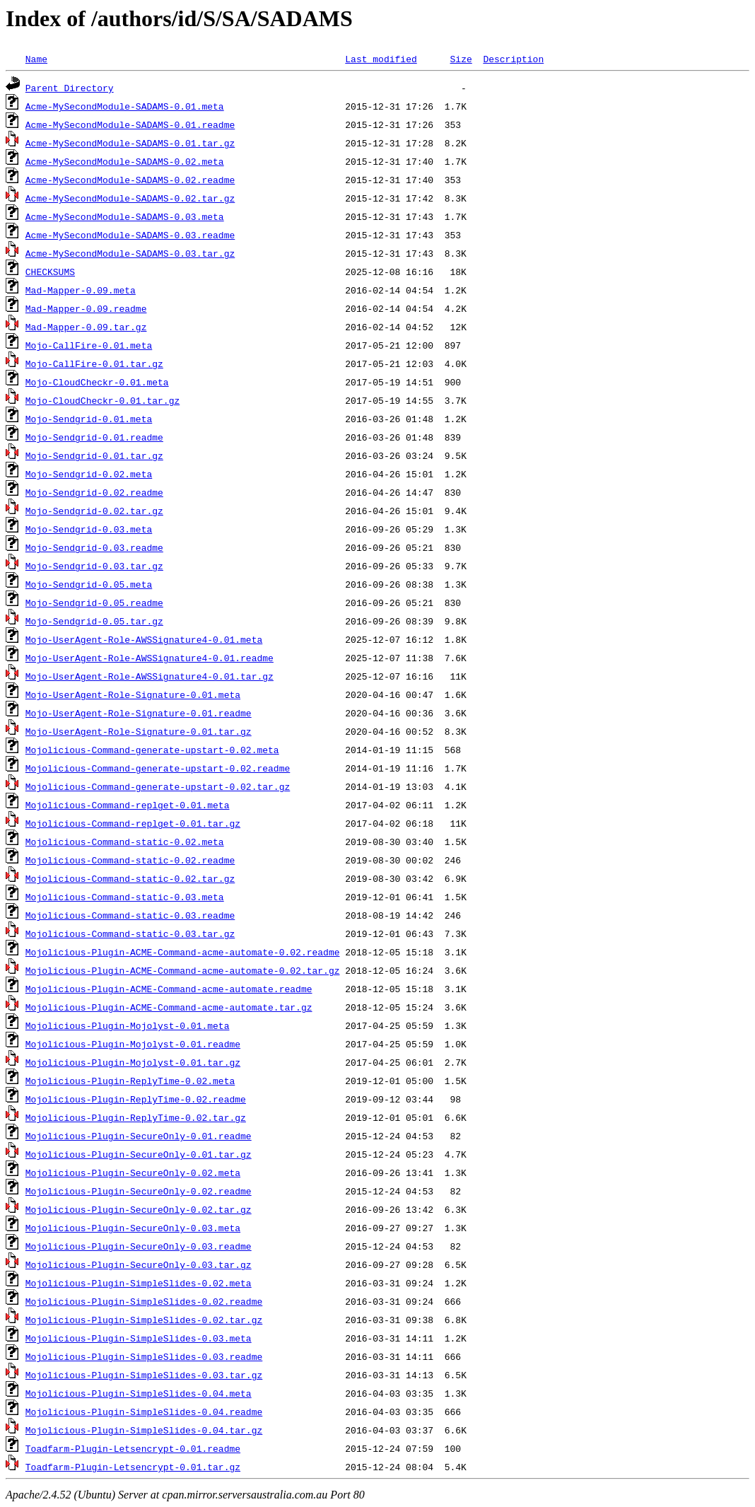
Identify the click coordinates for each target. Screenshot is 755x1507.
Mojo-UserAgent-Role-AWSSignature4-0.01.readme (149, 657)
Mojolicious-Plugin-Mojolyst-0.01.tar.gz (132, 1062)
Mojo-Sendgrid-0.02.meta (88, 473)
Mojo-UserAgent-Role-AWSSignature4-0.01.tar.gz (149, 676)
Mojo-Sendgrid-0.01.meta (88, 418)
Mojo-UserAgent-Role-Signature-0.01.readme (138, 712)
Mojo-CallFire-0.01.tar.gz (94, 363)
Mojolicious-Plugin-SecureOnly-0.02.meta (132, 1172)
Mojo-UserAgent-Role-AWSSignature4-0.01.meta (143, 639)
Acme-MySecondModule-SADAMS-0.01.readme (130, 124)
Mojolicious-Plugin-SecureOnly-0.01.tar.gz (138, 1154)
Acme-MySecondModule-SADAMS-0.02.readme (130, 179)
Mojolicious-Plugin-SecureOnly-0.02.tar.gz (138, 1209)
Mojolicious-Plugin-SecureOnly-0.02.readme (138, 1191)
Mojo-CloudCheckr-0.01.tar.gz (102, 400)
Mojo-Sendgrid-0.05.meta (88, 584)
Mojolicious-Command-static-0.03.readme (130, 915)
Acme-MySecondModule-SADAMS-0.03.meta (124, 216)
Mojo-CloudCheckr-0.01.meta (97, 382)
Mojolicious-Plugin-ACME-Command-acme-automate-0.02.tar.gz (182, 970)
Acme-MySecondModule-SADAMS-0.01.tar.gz (130, 142)
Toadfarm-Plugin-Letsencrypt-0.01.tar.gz (132, 1466)
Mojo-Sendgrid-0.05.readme (94, 602)
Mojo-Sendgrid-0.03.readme (94, 547)
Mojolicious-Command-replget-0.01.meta (127, 804)
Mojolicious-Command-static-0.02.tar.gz (130, 878)
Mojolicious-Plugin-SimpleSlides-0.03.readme (143, 1356)
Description (513, 58)
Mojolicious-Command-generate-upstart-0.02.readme (157, 768)
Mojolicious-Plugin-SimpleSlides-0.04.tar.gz (143, 1430)
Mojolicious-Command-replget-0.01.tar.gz (132, 823)
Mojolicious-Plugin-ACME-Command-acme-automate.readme (168, 988)
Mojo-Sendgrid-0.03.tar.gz (94, 565)
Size (461, 58)
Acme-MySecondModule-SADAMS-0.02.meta (124, 161)
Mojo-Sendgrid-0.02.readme (94, 492)
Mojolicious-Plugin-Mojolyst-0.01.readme (132, 1043)
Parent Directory (69, 87)
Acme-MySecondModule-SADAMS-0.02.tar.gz (130, 198)
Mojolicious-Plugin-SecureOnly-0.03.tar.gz (138, 1264)
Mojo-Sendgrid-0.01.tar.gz (94, 455)
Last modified (380, 58)
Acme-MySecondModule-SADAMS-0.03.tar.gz (130, 253)
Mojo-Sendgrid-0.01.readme (94, 437)
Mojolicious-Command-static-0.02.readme (130, 860)
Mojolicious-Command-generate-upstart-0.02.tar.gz (157, 786)
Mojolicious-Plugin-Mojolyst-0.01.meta (127, 1025)
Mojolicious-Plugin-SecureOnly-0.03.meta (132, 1227)
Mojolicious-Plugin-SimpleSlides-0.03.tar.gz (143, 1374)
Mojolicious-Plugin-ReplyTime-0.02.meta (130, 1080)
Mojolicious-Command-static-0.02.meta (124, 841)
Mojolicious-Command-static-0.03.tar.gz (130, 933)
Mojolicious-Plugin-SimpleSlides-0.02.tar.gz (143, 1319)
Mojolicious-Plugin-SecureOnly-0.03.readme (138, 1246)
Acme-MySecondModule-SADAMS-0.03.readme (130, 234)
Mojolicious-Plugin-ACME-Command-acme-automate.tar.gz (168, 1007)
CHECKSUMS (50, 271)
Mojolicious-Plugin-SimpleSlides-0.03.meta (138, 1338)
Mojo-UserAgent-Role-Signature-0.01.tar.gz (138, 731)
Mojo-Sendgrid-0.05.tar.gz (94, 621)
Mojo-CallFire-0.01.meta (88, 345)
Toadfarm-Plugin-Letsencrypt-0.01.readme (132, 1448)
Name (36, 58)
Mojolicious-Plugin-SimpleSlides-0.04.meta (138, 1393)
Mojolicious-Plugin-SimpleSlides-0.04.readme (143, 1411)
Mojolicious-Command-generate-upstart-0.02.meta (152, 749)
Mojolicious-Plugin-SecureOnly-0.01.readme (138, 1135)
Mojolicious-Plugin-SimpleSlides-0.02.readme (143, 1301)
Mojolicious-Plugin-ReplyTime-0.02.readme (135, 1099)
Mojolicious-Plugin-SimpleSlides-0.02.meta (138, 1282)
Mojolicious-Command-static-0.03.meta (124, 896)
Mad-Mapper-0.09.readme (86, 308)
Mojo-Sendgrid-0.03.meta (88, 529)
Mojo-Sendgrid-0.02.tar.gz (94, 510)
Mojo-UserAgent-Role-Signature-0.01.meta (132, 694)
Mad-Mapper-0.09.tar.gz (86, 326)
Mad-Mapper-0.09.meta (80, 290)
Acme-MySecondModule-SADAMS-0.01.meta (124, 106)
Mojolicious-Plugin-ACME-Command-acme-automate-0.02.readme (182, 951)
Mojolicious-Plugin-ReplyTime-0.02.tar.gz (135, 1117)
